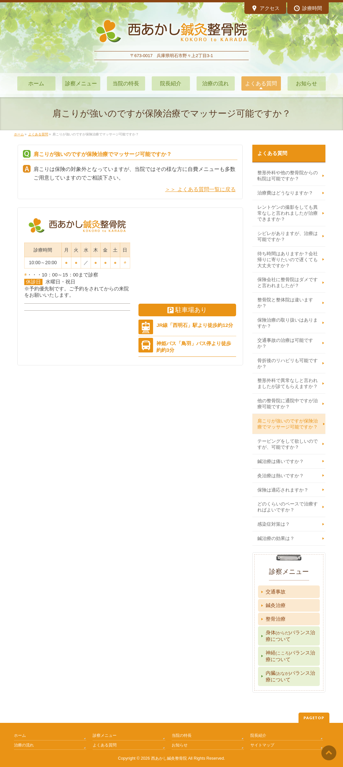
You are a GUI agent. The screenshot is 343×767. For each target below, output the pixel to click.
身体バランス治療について (290, 636)
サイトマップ (262, 745)
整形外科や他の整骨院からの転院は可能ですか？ (287, 175)
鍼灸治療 (276, 605)
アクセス (265, 8)
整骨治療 (276, 619)
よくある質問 (272, 153)
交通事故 (276, 591)
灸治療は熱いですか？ (280, 475)
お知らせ (180, 745)
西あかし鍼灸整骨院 (169, 758)
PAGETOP (313, 718)
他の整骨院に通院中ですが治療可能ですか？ (287, 403)
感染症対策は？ (273, 524)
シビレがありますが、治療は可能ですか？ (287, 236)
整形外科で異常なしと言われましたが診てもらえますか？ (287, 383)
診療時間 (308, 8)
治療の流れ (24, 745)
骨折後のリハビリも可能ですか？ (287, 363)
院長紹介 (258, 735)
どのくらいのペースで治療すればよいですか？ (287, 506)
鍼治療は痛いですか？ (280, 461)
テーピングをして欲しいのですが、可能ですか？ (287, 444)
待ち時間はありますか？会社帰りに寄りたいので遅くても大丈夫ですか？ (287, 259)
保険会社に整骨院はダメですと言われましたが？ (287, 282)
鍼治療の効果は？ (276, 538)
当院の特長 (182, 735)
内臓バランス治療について (290, 676)
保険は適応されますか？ (282, 490)
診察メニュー (105, 735)
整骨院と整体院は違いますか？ (285, 302)
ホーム (20, 735)
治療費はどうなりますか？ (285, 192)
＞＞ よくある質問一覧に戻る (200, 189)
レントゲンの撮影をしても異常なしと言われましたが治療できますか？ (287, 213)
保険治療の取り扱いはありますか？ (287, 323)
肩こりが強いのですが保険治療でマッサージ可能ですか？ (287, 423)
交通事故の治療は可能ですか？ (285, 343)
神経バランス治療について (290, 656)
